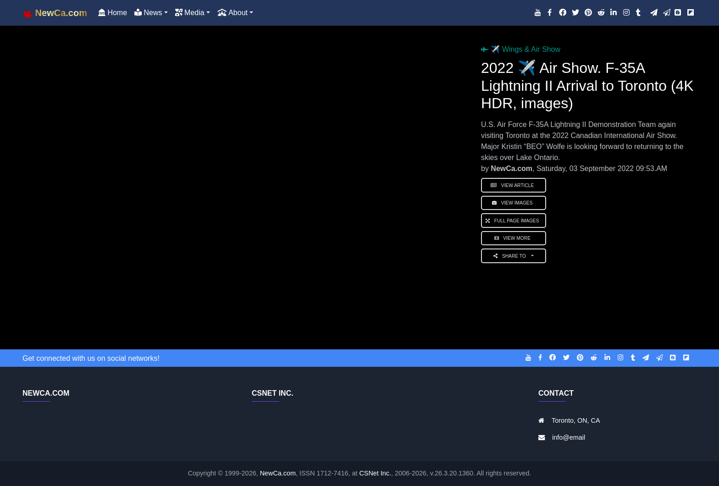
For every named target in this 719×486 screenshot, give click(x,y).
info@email (568, 437)
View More (513, 238)
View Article (513, 185)
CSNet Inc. (375, 473)
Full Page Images (514, 220)
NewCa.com (278, 473)
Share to (511, 256)
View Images (513, 202)
